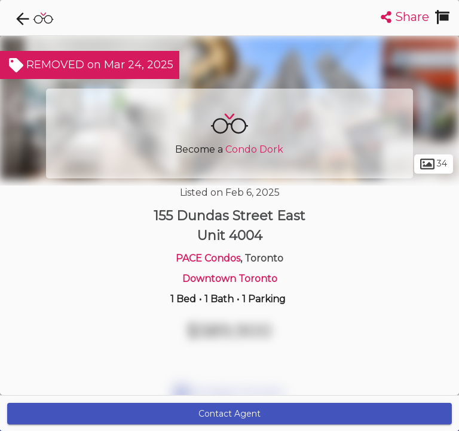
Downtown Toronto (229, 278)
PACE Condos (208, 258)
